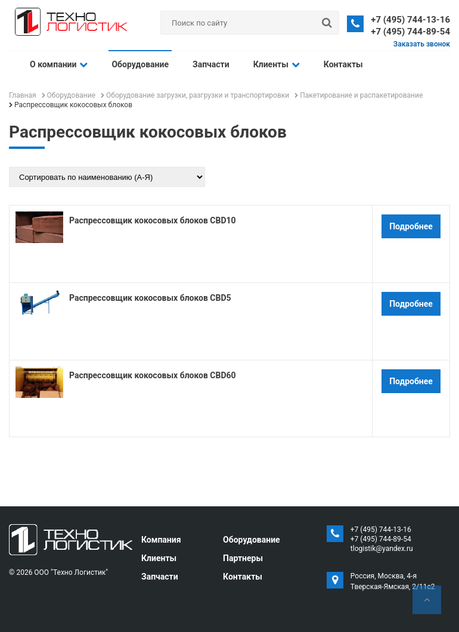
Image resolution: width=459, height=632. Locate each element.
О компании (59, 64)
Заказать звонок (421, 44)
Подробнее (411, 226)
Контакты (343, 64)
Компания (161, 539)
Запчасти (211, 64)
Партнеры (243, 558)
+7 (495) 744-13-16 (410, 19)
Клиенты (276, 64)
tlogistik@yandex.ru (382, 548)
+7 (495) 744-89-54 (410, 31)
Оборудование (140, 64)
